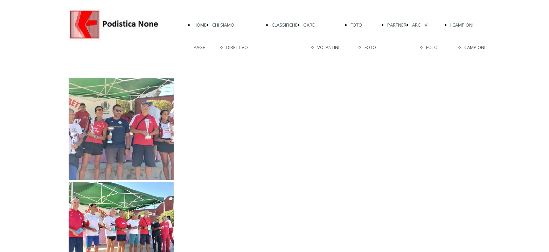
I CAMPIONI (461, 25)
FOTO (356, 25)
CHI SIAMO (223, 25)
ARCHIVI (420, 25)
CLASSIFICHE (285, 25)
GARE (309, 25)
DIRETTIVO (237, 47)
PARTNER (396, 25)
